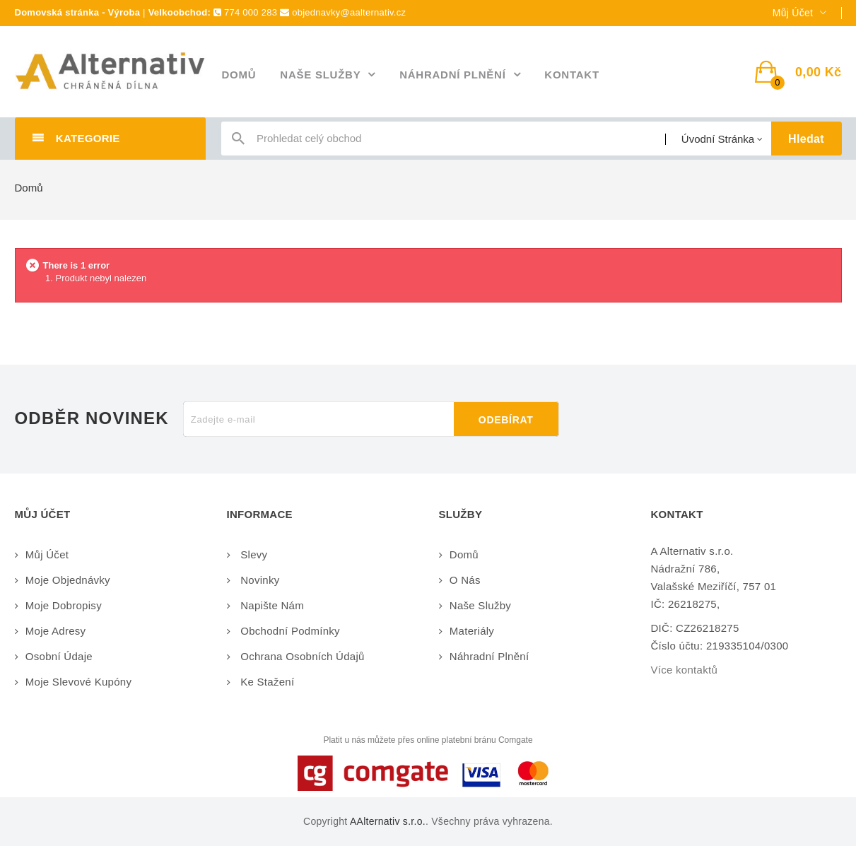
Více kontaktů (684, 670)
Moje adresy (55, 631)
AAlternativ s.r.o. (388, 821)
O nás (465, 580)
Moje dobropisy (63, 605)
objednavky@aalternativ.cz (349, 12)
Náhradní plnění (489, 656)
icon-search (238, 142)
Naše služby (480, 605)
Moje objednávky (67, 580)
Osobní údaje (59, 656)
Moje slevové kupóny (78, 682)
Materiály (472, 631)
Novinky (259, 580)
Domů (29, 188)
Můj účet (47, 554)
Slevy (253, 554)
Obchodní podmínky (289, 631)
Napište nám (271, 605)
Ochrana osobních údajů (301, 656)
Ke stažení (266, 682)
